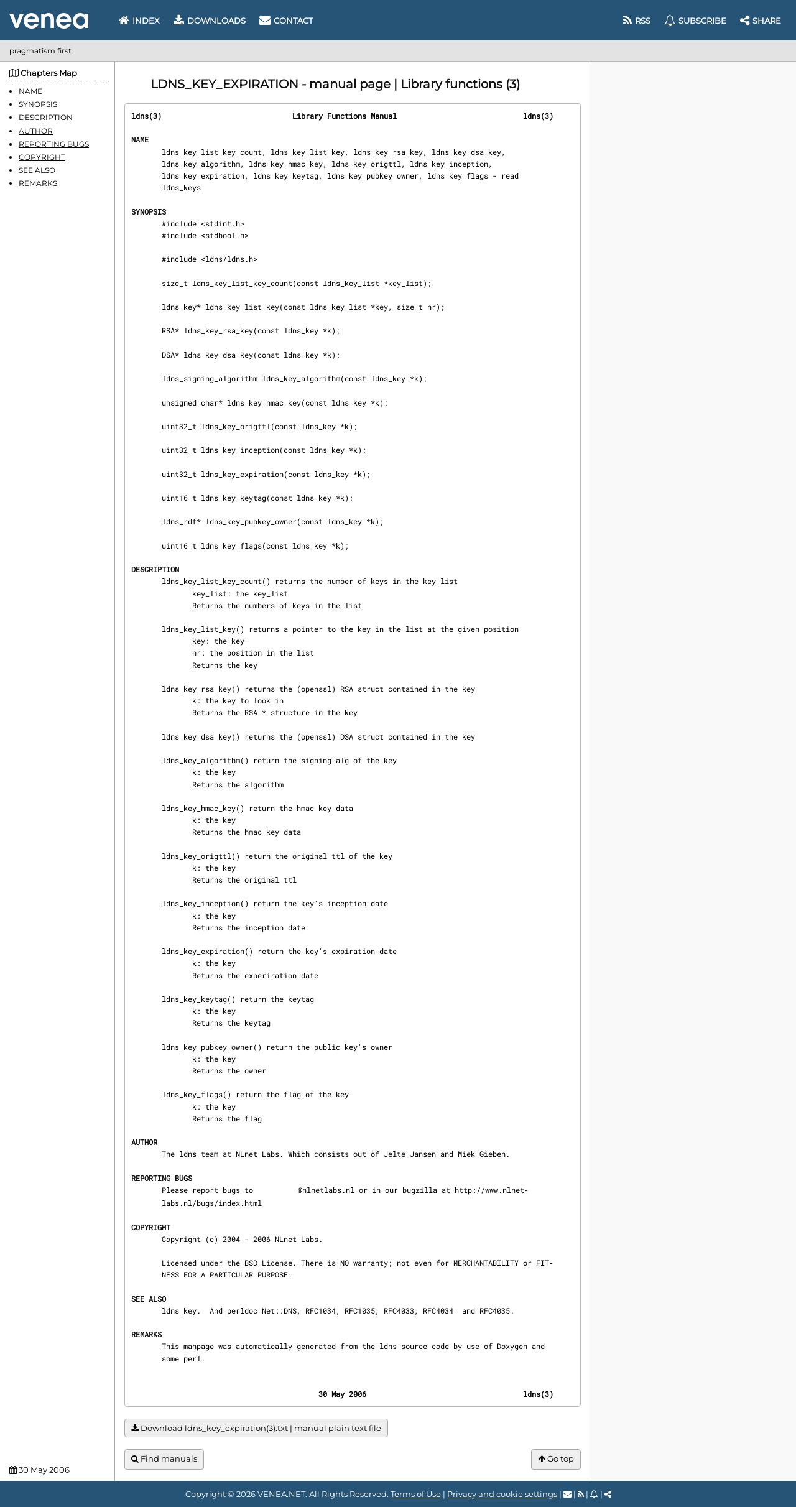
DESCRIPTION (46, 117)
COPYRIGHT (42, 157)
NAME (30, 91)
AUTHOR (36, 131)
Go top (556, 1459)
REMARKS (38, 183)
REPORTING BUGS (54, 144)
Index (139, 20)
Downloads (210, 20)
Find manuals (164, 1459)
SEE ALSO (37, 170)
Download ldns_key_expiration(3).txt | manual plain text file (256, 1428)
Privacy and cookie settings (502, 1494)
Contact (286, 20)
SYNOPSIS (38, 104)
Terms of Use (416, 1494)
